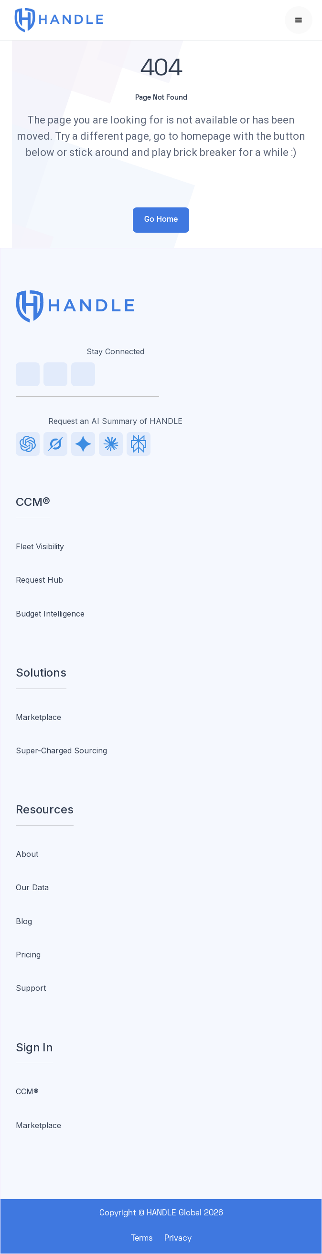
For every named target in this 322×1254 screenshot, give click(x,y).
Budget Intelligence (50, 613)
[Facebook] (83, 374)
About (27, 854)
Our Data (32, 887)
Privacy (178, 1239)
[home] (71, 20)
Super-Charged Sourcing (61, 750)
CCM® (27, 1091)
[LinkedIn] (28, 374)
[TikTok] (55, 374)
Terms (142, 1239)
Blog (24, 921)
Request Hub (39, 580)
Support (31, 988)
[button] (298, 20)
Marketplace (38, 717)
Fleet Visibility (40, 546)
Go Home (161, 220)
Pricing (28, 954)
